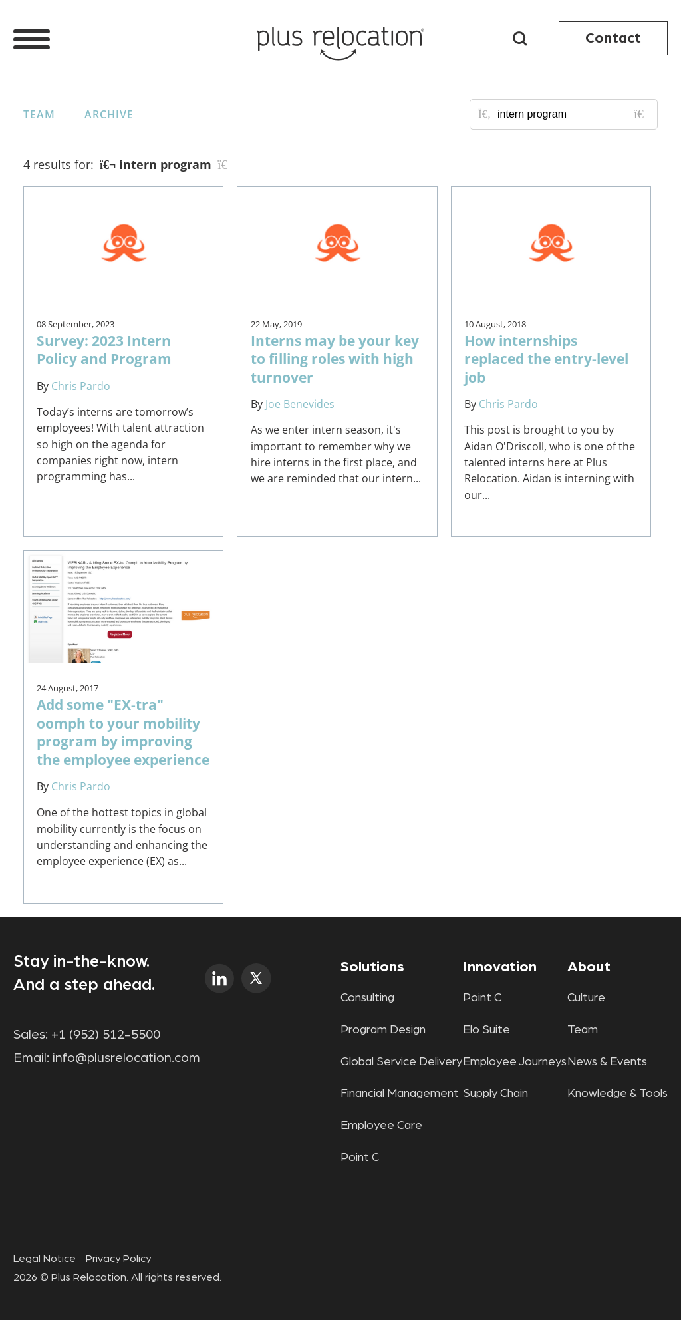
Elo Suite (486, 1030)
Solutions (372, 966)
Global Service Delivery (401, 1062)
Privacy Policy (118, 1258)
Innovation (500, 966)
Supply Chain (495, 1094)
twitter (256, 978)
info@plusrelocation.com (126, 1058)
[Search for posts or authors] (572, 114)
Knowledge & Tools (617, 1094)
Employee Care (381, 1126)
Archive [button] (109, 114)
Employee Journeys (515, 1062)
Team (39, 114)
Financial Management (399, 1094)
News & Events (607, 1062)
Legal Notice (44, 1258)
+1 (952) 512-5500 (105, 1034)
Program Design (383, 1030)
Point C (359, 1158)
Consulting (367, 998)
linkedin (220, 978)
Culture (586, 998)
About (589, 966)
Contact (613, 38)
